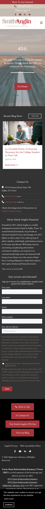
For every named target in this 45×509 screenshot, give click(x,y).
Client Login (21, 10)
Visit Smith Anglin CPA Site (22, 424)
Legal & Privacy (11, 445)
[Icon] (15, 14)
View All (35, 116)
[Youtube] (20, 451)
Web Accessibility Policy (30, 445)
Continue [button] (8, 505)
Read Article (11, 165)
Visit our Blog (22, 432)
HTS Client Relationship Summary (22, 482)
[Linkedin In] (25, 451)
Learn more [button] (9, 499)
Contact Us (24, 415)
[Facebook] (15, 451)
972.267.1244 (22, 6)
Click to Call (24, 406)
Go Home (22, 86)
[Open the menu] (41, 22)
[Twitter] (30, 451)
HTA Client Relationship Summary (23, 479)
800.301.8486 (11, 202)
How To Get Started (22, 2)
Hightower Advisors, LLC (14, 485)
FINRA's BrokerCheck (11, 211)
